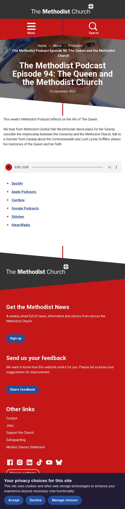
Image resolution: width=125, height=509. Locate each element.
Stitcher (18, 217)
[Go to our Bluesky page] (59, 462)
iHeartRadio (21, 225)
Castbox (18, 200)
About (57, 46)
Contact (11, 418)
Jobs (10, 426)
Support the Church (20, 433)
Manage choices (65, 500)
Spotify (17, 183)
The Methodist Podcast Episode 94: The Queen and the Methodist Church (63, 53)
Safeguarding (16, 440)
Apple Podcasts (24, 192)
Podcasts (75, 46)
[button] (31, 26)
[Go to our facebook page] (10, 462)
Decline (36, 500)
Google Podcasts (25, 208)
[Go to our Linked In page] (29, 462)
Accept (13, 500)
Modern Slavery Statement (25, 447)
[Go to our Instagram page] (19, 462)
